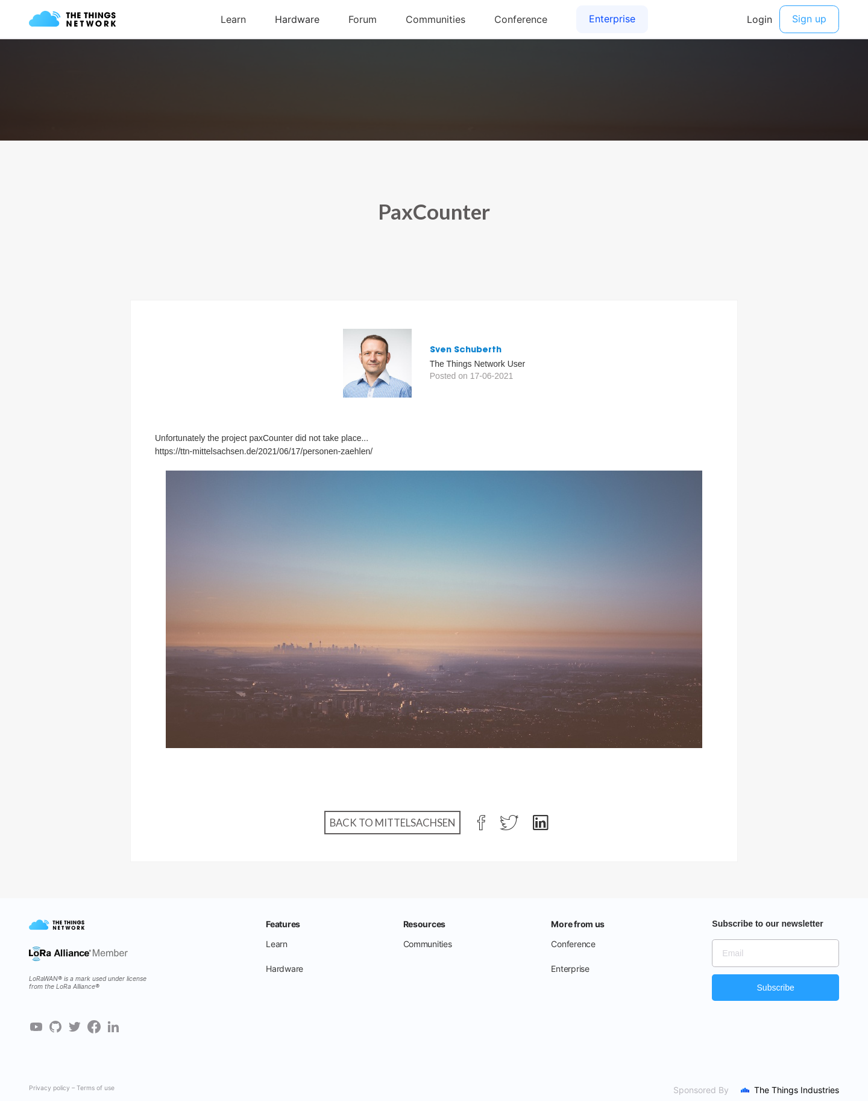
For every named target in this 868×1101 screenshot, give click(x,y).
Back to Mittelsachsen (392, 822)
